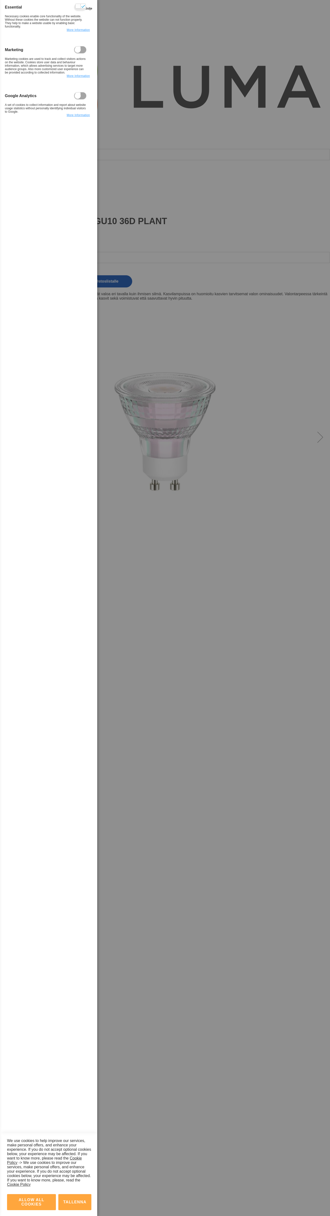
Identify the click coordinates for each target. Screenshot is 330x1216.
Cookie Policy (19, 1144)
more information (78, 35)
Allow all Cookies (31, 1162)
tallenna (75, 1162)
